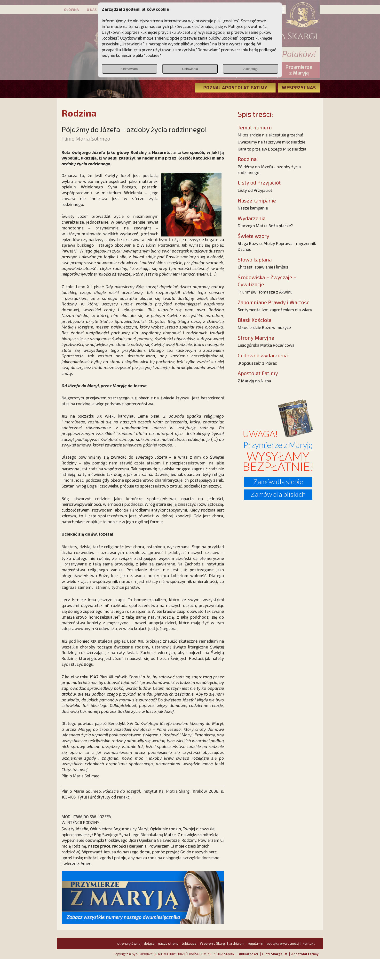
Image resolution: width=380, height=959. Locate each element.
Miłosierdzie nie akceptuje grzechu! (270, 134)
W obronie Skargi (213, 943)
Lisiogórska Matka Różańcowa (266, 345)
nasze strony (168, 943)
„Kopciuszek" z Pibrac (257, 363)
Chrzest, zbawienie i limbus (263, 266)
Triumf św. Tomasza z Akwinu (265, 291)
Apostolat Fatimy (304, 954)
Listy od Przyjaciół (255, 190)
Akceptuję (250, 69)
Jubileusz (189, 943)
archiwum (236, 943)
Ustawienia (190, 69)
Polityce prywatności (248, 26)
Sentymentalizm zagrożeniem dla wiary (275, 309)
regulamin (255, 943)
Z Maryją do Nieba (254, 380)
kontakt (309, 943)
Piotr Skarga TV (274, 954)
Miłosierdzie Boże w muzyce (264, 327)
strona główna (128, 943)
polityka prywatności (283, 943)
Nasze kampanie (253, 207)
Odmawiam (129, 69)
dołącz (149, 943)
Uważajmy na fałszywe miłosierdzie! (272, 141)
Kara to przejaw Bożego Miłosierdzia (272, 148)
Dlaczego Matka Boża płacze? (265, 225)
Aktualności (248, 954)
